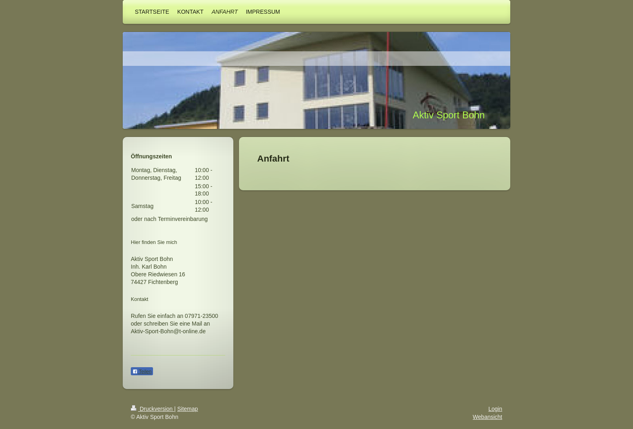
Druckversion (152, 409)
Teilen (141, 371)
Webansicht (487, 417)
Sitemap (187, 409)
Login (495, 409)
